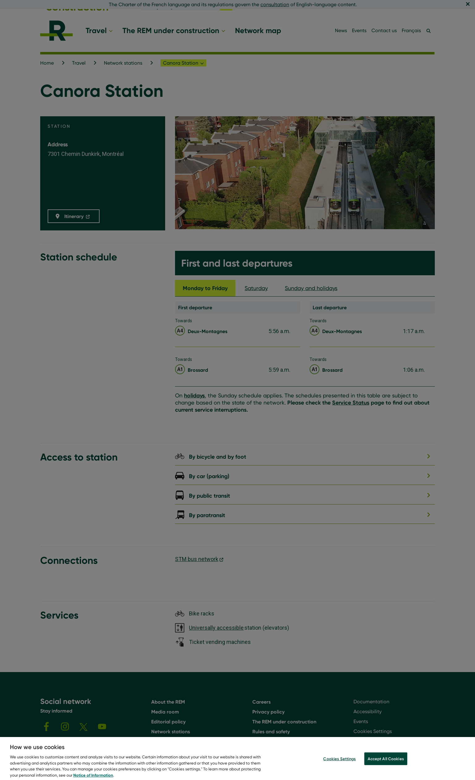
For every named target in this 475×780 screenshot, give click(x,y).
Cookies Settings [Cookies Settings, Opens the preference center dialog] (339, 763)
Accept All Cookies (386, 763)
